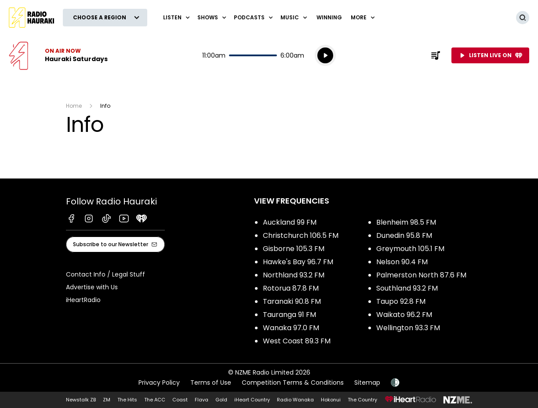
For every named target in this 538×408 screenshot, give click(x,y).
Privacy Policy (159, 382)
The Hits (127, 399)
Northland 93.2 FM (293, 275)
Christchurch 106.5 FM (300, 235)
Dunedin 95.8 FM (404, 235)
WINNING (329, 17)
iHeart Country (252, 399)
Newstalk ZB (81, 399)
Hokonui (331, 399)
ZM (106, 399)
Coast (180, 399)
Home (74, 105)
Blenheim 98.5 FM (406, 222)
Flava (201, 399)
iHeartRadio (83, 299)
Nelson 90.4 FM (402, 262)
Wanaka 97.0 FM (291, 328)
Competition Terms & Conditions (293, 382)
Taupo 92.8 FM (400, 301)
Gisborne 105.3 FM (293, 249)
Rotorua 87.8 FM (291, 288)
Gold (221, 399)
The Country (362, 399)
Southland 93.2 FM (407, 288)
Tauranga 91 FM (289, 315)
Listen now (58, 55)
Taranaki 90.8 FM (292, 301)
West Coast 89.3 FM (297, 341)
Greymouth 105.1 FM (410, 249)
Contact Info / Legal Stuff (105, 274)
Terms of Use (210, 382)
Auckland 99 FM (289, 222)
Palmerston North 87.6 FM (421, 275)
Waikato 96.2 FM (404, 315)
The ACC (154, 399)
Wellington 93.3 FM (408, 328)
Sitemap (367, 382)
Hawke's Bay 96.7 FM (298, 262)
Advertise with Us (92, 287)
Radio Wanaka (295, 399)
